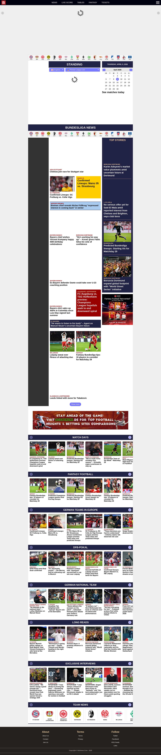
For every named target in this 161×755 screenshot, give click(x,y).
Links (115, 742)
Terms (80, 733)
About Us (45, 733)
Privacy (80, 736)
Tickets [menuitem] (105, 3)
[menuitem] (25, 3)
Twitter (115, 733)
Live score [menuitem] (67, 3)
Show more (75, 401)
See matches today (113, 89)
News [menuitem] (54, 3)
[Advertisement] (80, 35)
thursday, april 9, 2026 (117, 61)
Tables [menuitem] (80, 3)
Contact (45, 736)
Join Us (45, 739)
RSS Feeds (115, 739)
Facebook (115, 736)
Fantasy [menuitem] (93, 3)
